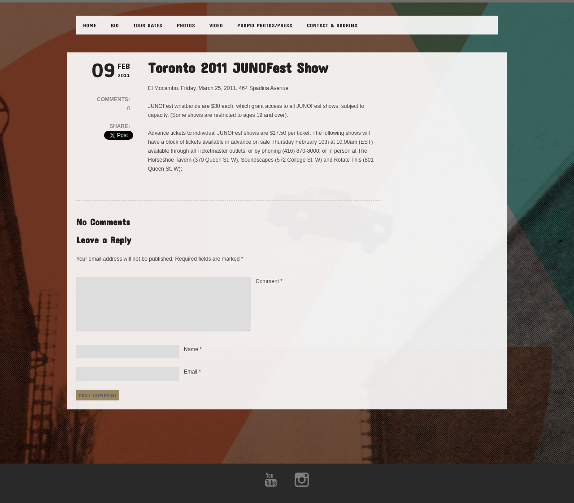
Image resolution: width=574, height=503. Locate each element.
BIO (115, 25)
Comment (269, 281)
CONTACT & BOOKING (332, 25)
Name (193, 349)
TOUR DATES (147, 25)
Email (192, 372)
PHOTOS (186, 25)
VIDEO (216, 25)
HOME (89, 25)
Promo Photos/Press (264, 25)
